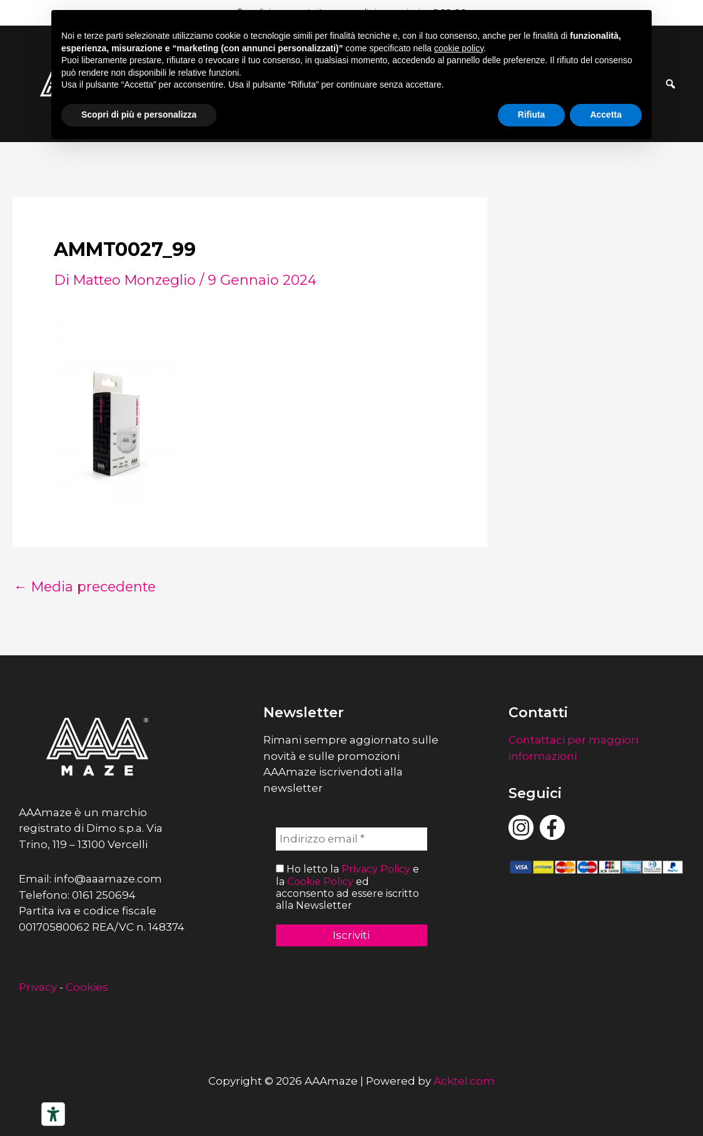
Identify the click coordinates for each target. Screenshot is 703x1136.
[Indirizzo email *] (351, 839)
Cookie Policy (320, 882)
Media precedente (87, 587)
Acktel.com (464, 1081)
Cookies (87, 987)
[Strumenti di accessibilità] (53, 1114)
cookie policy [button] (458, 48)
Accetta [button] (606, 115)
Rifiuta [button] (531, 115)
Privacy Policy (375, 870)
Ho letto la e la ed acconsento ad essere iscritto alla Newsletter (347, 888)
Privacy (38, 987)
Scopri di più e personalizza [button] (138, 115)
